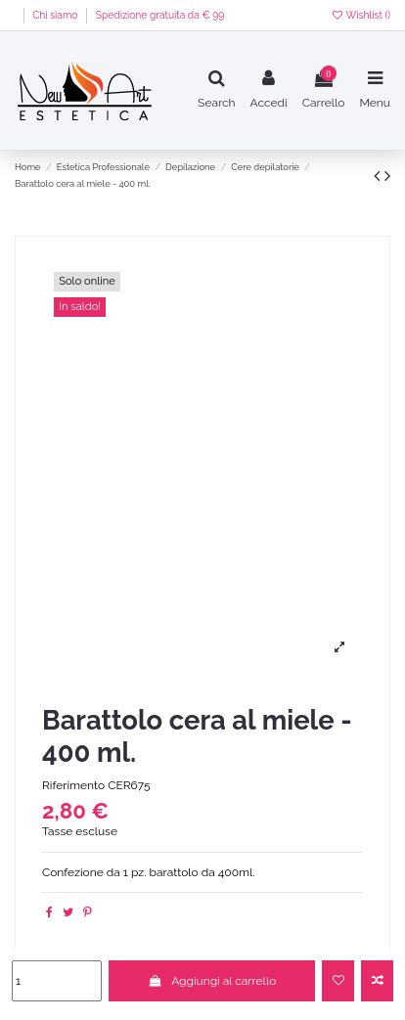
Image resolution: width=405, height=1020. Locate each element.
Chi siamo (56, 15)
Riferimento (73, 785)
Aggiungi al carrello (212, 981)
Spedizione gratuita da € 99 (160, 15)
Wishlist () (360, 15)
